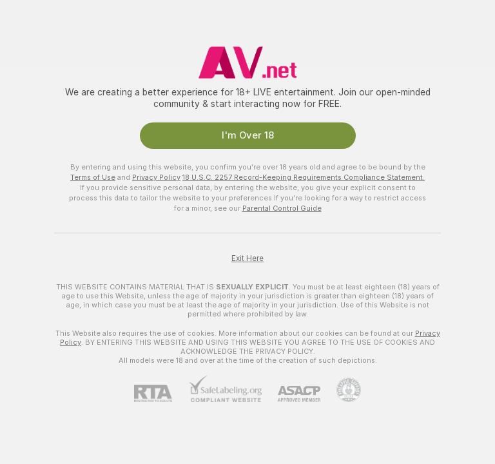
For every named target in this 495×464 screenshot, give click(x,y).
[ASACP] (291, 394)
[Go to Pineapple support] (340, 390)
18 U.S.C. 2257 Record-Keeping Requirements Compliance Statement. (303, 177)
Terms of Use (92, 177)
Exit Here (247, 258)
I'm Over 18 (248, 135)
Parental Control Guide (282, 208)
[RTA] (161, 393)
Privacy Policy (156, 177)
